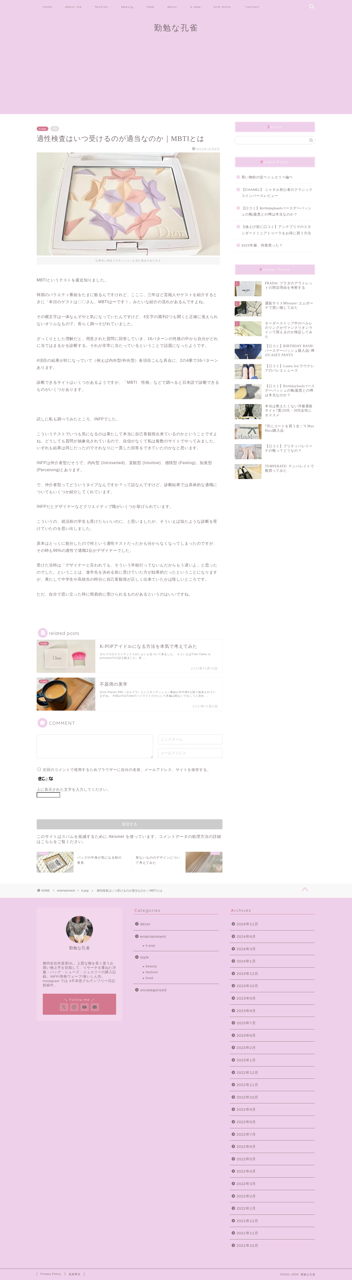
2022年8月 (246, 1122)
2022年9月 (246, 1109)
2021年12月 (247, 1221)
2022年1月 (246, 1208)
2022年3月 (246, 1184)
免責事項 (74, 1274)
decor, (172, 7)
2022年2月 (246, 1196)
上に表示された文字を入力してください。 (74, 789)
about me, (74, 7)
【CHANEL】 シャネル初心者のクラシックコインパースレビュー (277, 193)
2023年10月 (247, 986)
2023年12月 (247, 973)
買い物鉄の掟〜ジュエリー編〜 (267, 177)
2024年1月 (246, 961)
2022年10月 (247, 1097)
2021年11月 (247, 1233)
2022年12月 (247, 1072)
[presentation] (70, 810)
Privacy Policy (51, 1273)
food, (151, 7)
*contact (252, 7)
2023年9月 (246, 998)
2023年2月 (246, 1047)
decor (145, 924)
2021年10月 (247, 1245)
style (144, 957)
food (149, 978)
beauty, (127, 7)
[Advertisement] (176, 80)
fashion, (102, 7)
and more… (223, 7)
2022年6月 (246, 1146)
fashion (152, 972)
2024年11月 (247, 924)
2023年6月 (246, 1035)
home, (48, 7)
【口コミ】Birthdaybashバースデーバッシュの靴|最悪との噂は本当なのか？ (276, 211)
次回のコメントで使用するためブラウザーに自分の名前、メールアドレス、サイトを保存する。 (127, 770)
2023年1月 (246, 1060)
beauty (151, 966)
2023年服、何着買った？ (262, 245)
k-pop (42, 128)
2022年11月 (247, 1085)
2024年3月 (246, 949)
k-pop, (196, 7)
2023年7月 (246, 1023)
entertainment (66, 890)
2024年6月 (246, 936)
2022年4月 (246, 1171)
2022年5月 (246, 1159)
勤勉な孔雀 (176, 27)
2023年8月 (246, 1011)
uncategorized (153, 990)
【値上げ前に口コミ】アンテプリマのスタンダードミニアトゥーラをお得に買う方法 (276, 230)
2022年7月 (246, 1134)
